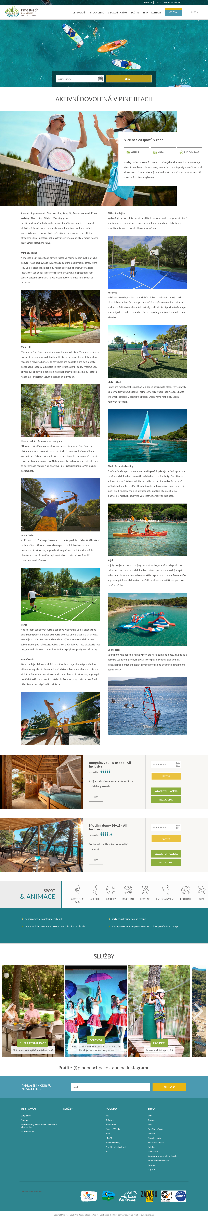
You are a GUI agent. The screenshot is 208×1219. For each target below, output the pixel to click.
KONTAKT (156, 12)
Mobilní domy (27, 1131)
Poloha (151, 1147)
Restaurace (111, 1124)
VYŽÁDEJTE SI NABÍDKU (166, 791)
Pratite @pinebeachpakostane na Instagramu (104, 1067)
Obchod (151, 1133)
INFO (145, 12)
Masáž (109, 1138)
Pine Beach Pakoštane (32, 1191)
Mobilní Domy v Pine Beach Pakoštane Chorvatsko (39, 1125)
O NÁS (158, 2)
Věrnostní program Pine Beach (162, 1156)
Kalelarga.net (148, 1215)
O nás (151, 1115)
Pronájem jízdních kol (116, 1147)
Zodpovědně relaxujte (158, 1160)
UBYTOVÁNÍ (79, 12)
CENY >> (173, 12)
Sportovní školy (113, 1142)
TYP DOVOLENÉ (96, 12)
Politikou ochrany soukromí (121, 1215)
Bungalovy (25, 1115)
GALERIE (133, 152)
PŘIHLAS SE (169, 1087)
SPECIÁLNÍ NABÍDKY (117, 12)
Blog (150, 1124)
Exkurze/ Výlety (113, 1129)
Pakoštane (153, 1151)
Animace (110, 1120)
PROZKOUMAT (189, 152)
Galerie (151, 1120)
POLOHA (111, 1109)
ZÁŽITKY (135, 12)
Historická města (156, 1142)
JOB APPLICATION (172, 2)
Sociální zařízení (155, 1129)
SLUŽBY (68, 1109)
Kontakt (152, 1165)
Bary (108, 1133)
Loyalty (151, 1169)
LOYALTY (148, 2)
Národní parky (154, 1138)
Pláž (107, 1115)
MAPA (158, 152)
